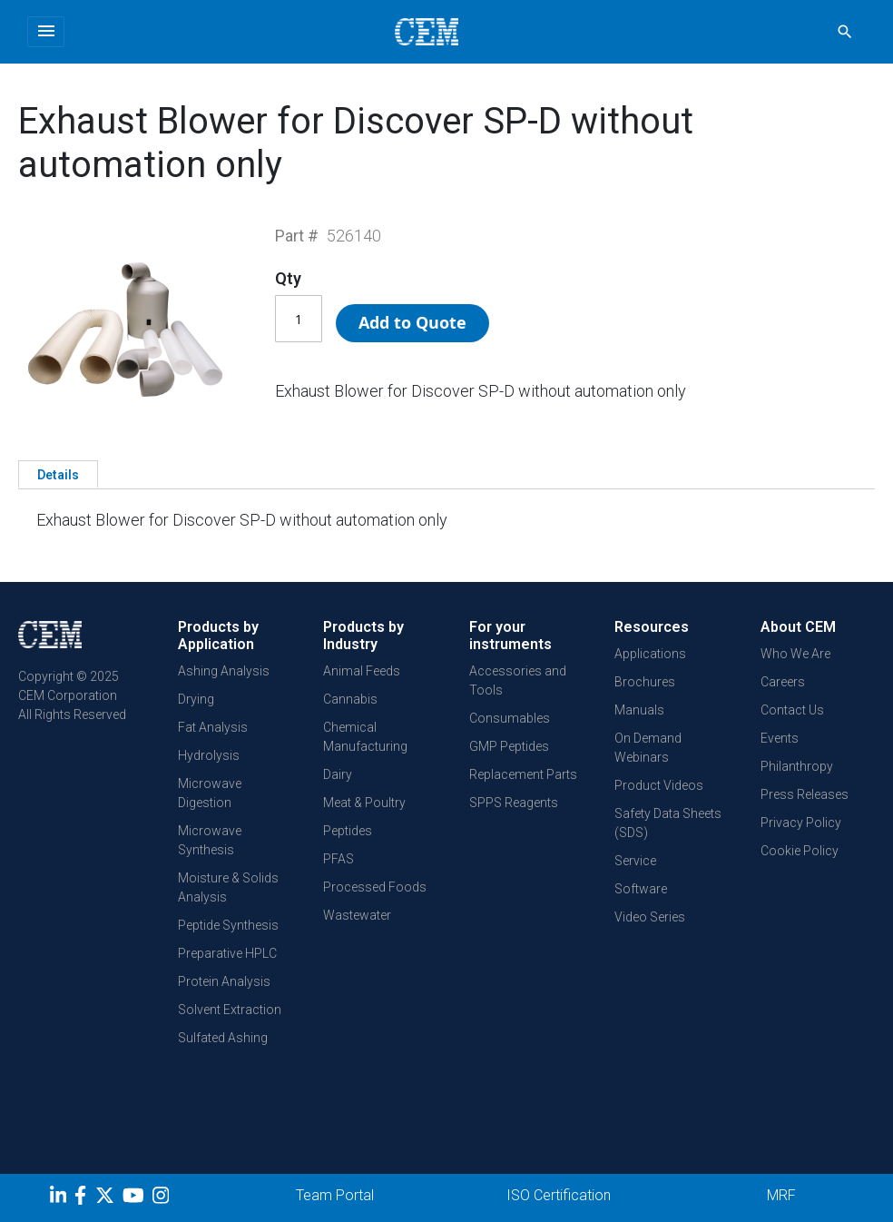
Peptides (347, 830)
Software (640, 889)
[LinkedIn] (60, 1198)
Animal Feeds (361, 671)
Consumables (509, 718)
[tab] (58, 474)
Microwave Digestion (209, 793)
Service (635, 860)
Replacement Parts (523, 774)
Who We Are (795, 653)
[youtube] (136, 1198)
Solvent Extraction (229, 1009)
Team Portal (335, 1195)
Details (58, 475)
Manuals (639, 710)
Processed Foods (375, 887)
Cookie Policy (800, 850)
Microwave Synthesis (209, 840)
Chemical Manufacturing (365, 737)
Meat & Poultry (364, 802)
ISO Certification (558, 1195)
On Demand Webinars (648, 747)
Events (780, 738)
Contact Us (792, 710)
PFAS (338, 859)
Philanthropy (797, 766)
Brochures (644, 682)
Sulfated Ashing (223, 1037)
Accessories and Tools (517, 680)
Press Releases (805, 794)
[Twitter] (107, 1198)
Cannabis (350, 699)
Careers (783, 682)
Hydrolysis (209, 755)
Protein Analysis (224, 981)
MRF (781, 1195)
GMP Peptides (509, 746)
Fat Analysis (213, 727)
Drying (196, 699)
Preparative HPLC (227, 953)
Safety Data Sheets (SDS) (667, 823)
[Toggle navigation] (45, 31)
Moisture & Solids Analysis (228, 887)
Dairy (337, 774)
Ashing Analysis (224, 671)
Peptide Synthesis (228, 925)
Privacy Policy (801, 822)
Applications (650, 653)
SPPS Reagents (513, 802)
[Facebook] (84, 1198)
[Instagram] (162, 1198)
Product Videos (658, 785)
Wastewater (357, 915)
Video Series (649, 917)
